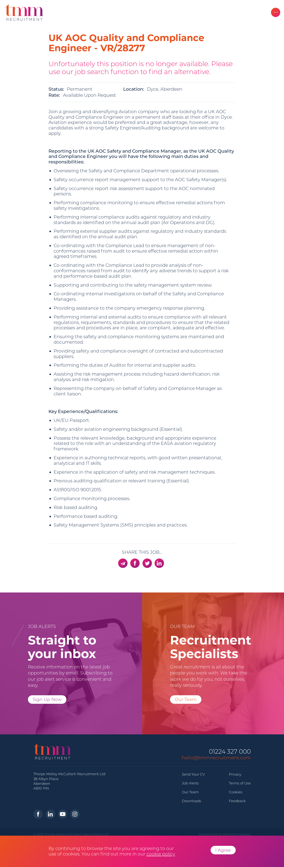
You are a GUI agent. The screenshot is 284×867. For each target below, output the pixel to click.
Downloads (191, 801)
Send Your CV (193, 774)
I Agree (223, 850)
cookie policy (160, 854)
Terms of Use (240, 783)
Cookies (235, 792)
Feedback (237, 801)
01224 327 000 (230, 751)
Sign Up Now (47, 699)
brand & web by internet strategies (225, 834)
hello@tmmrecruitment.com (216, 757)
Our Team (186, 699)
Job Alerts (190, 783)
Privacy (235, 774)
